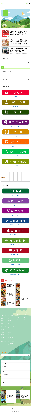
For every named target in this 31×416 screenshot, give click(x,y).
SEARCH (30, 1)
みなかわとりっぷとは (11, 313)
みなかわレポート (3, 325)
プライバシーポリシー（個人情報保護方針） (11, 343)
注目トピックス (5, 79)
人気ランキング (3, 315)
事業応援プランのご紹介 (11, 339)
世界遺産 (9, 320)
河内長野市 (3, 332)
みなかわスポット (10, 315)
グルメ (18, 312)
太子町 (9, 334)
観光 (8, 318)
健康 (2, 323)
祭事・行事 (4, 371)
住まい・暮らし (26, 312)
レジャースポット (3, 318)
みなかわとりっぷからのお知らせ (7, 71)
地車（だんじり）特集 (11, 327)
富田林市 (9, 332)
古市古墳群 (3, 320)
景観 (24, 317)
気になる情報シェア (4, 337)
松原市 (9, 329)
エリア (3, 76)
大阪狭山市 (3, 334)
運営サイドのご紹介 (4, 341)
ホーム (2, 312)
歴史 (17, 319)
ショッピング (26, 314)
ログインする (26, 3)
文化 (24, 319)
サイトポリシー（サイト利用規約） (4, 346)
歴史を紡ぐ (3, 329)
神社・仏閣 (18, 314)
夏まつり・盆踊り (3, 326)
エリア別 (9, 323)
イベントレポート (10, 337)
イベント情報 (10, 325)
